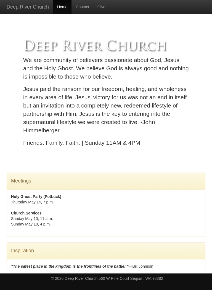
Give (101, 7)
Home (62, 7)
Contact (82, 7)
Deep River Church (28, 7)
